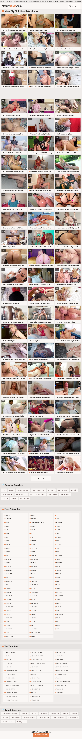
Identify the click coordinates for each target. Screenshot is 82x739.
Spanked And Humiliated (10, 713)
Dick (3, 490)
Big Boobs (44, 713)
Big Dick (74, 713)
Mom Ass (62, 1)
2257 (33, 732)
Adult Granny (9, 1)
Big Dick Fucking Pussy (37, 494)
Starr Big (24, 713)
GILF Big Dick (21, 722)
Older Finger (48, 1)
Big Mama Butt (65, 494)
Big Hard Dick (24, 499)
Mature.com (12, 6)
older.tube (55, 1)
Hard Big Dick (55, 713)
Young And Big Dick (38, 490)
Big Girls (73, 490)
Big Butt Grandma (7, 722)
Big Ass (11, 490)
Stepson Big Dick (21, 494)
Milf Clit (42, 1)
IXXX (27, 1)
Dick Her (5, 499)
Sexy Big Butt (16, 718)
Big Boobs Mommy (29, 718)
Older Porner (77, 1)
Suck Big (65, 713)
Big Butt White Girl (58, 718)
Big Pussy (51, 490)
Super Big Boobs (73, 718)
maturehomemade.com (19, 1)
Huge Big (34, 713)
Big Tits (14, 499)
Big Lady (5, 718)
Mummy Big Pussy (23, 490)
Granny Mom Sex (69, 1)
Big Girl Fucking (7, 494)
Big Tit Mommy (62, 490)
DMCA (48, 732)
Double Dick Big (44, 718)
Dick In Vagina (52, 494)
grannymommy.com (34, 1)
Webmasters (40, 732)
